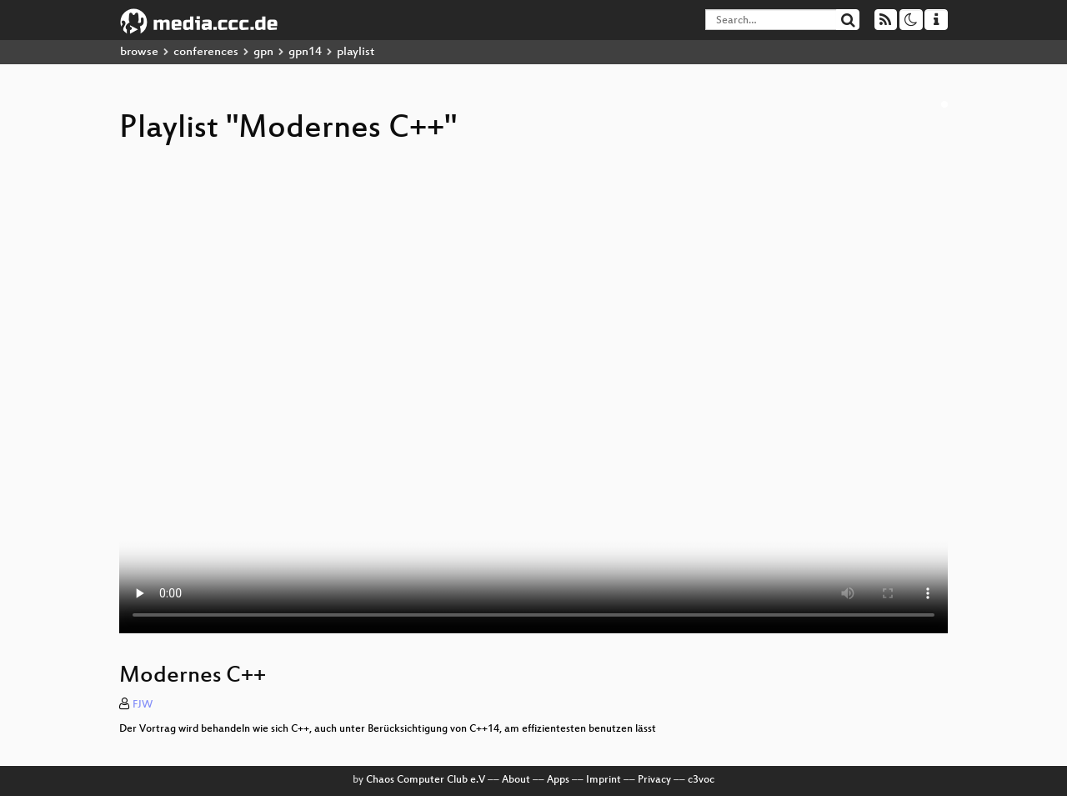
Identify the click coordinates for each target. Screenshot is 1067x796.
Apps (558, 780)
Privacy (654, 780)
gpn (263, 52)
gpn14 (305, 52)
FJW (143, 705)
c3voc (701, 780)
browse (139, 52)
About (516, 780)
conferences (205, 52)
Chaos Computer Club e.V (425, 780)
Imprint (603, 780)
